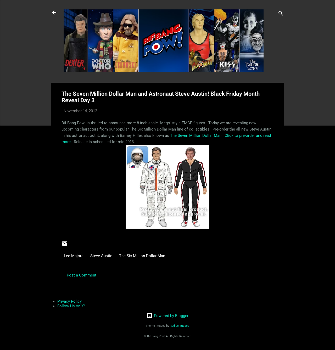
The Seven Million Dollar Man (195, 135)
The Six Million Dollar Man (142, 255)
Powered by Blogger (167, 315)
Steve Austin (101, 255)
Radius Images (179, 326)
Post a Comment (81, 275)
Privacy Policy (69, 301)
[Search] (281, 14)
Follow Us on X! (71, 306)
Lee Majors (73, 255)
